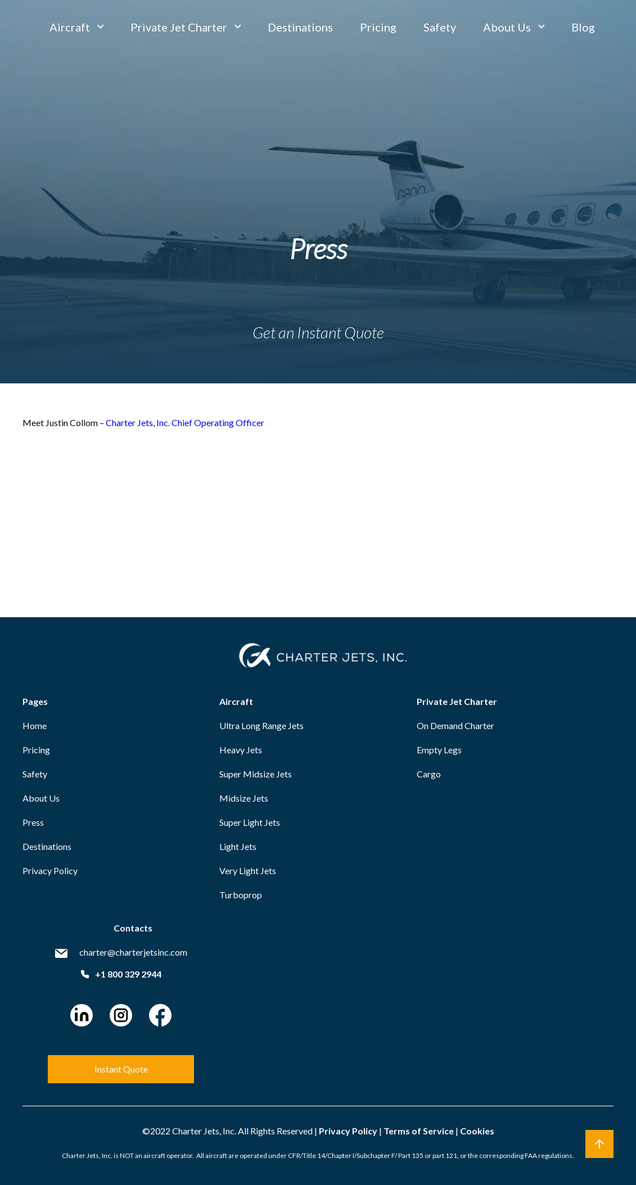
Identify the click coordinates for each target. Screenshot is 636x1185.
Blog (583, 27)
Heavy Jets (240, 749)
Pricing (378, 27)
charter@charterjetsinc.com (133, 952)
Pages (35, 701)
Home (34, 725)
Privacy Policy (50, 870)
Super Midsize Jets (255, 773)
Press (33, 822)
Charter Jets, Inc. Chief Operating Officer (185, 422)
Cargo (429, 773)
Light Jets (237, 846)
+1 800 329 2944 (120, 974)
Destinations (300, 27)
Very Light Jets (247, 870)
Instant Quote (121, 1069)
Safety (439, 27)
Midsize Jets (243, 798)
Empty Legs (439, 749)
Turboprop (240, 894)
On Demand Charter (455, 725)
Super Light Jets (249, 822)
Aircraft (69, 27)
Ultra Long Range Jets (261, 725)
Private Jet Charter (178, 27)
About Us (507, 27)
